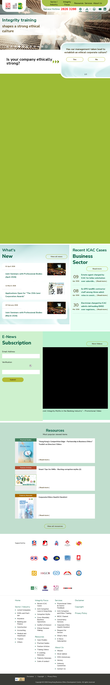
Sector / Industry (54, 3)
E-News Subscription (61, 640)
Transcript (9, 416)
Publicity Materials (44, 658)
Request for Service (61, 631)
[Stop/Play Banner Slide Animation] (46, 46)
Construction (22, 627)
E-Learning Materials (41, 654)
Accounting (21, 630)
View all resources (55, 526)
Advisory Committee (61, 664)
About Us (97, 3)
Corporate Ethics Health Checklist (63, 626)
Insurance (20, 619)
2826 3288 (68, 9)
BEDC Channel (62, 616)
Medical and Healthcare (21, 634)
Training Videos (43, 650)
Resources (79, 3)
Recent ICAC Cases (42, 605)
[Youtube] (100, 9)
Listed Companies (24, 610)
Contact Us (61, 669)
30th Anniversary (63, 657)
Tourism (20, 639)
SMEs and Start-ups (23, 614)
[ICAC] (8, 6)
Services (88, 3)
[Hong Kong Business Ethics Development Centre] (18, 6)
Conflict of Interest (44, 625)
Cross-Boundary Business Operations (43, 619)
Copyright (79, 607)
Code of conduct (43, 661)
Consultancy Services (61, 621)
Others (19, 642)
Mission (60, 651)
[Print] (94, 9)
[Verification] (21, 372)
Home (17, 600)
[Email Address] (21, 356)
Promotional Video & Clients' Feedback (64, 606)
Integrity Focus (67, 3)
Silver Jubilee (62, 654)
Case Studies (42, 640)
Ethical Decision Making (43, 629)
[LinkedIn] (105, 9)
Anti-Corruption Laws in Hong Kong (44, 610)
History (60, 660)
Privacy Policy (81, 613)
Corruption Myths (43, 614)
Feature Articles (43, 646)
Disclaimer (79, 600)
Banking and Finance (21, 623)
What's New (62, 636)
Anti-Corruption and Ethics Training (64, 612)
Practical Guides (43, 643)
